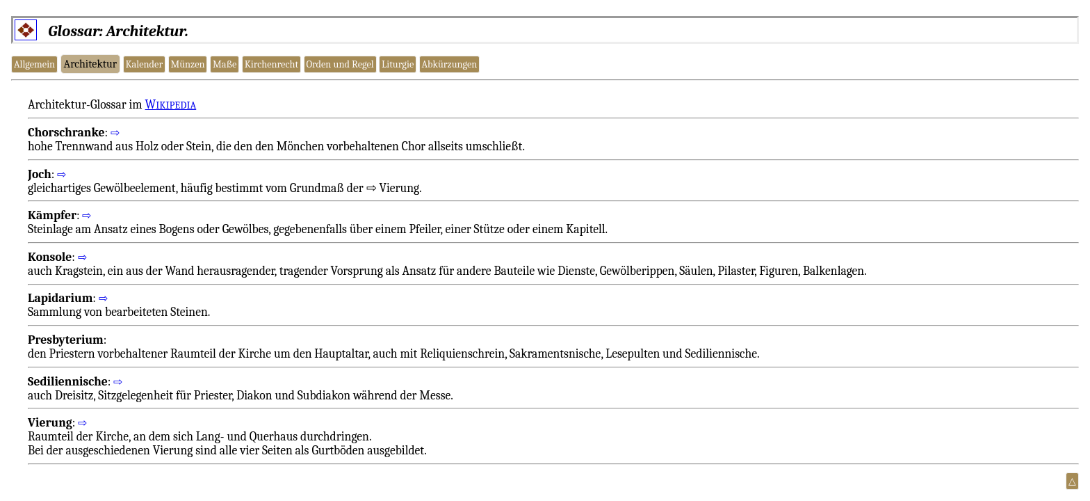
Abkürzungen (450, 64)
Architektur (90, 64)
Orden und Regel (339, 64)
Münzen (187, 64)
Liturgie (398, 64)
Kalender (144, 64)
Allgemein (34, 64)
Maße (225, 64)
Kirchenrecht (271, 64)
